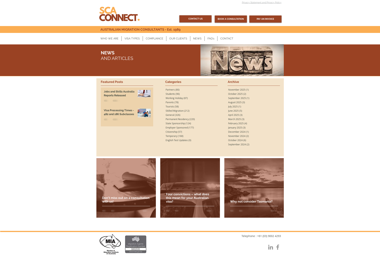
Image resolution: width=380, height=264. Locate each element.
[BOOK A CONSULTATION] (231, 19)
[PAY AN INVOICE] (265, 19)
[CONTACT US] (195, 18)
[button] (109, 38)
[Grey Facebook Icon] (277, 247)
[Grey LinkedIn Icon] (270, 247)
